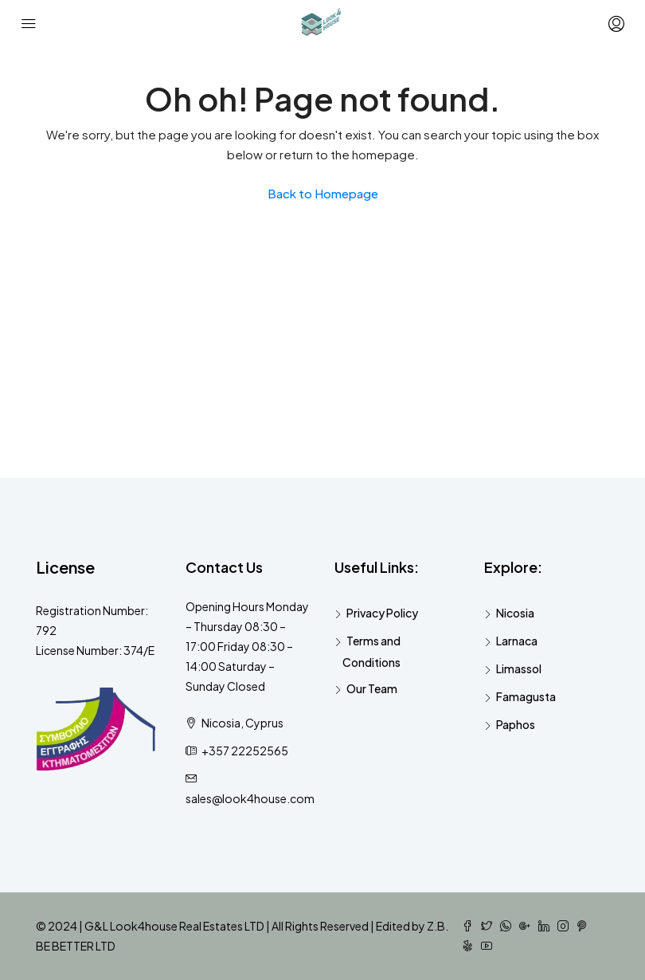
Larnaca (517, 640)
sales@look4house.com (250, 798)
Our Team (371, 688)
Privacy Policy (382, 613)
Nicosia (515, 613)
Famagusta (526, 696)
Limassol (518, 668)
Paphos (515, 724)
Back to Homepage (323, 193)
